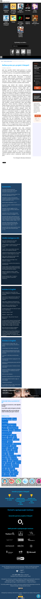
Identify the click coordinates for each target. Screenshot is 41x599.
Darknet (15, 470)
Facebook (4, 437)
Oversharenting (14, 459)
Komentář (5, 430)
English (8, 457)
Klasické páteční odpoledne (7, 202)
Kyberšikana (7, 419)
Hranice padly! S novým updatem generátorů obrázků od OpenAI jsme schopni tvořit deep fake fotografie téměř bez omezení (11, 268)
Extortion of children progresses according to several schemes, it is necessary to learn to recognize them (11, 370)
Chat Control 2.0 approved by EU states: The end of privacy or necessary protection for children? (11, 298)
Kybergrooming (6, 435)
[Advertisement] (16, 172)
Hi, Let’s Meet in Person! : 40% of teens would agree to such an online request (11, 385)
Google (11, 470)
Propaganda (4, 461)
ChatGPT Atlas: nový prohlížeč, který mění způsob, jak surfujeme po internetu (10, 250)
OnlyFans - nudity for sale (7, 314)
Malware (4, 457)
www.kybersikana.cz (21, 580)
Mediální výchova (6, 446)
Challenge (10, 437)
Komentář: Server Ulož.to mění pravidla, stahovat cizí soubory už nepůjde (10, 213)
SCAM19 (3, 463)
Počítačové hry (16, 466)
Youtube (9, 450)
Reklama (3, 468)
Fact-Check (18, 463)
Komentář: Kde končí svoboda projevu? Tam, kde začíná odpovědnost (11, 195)
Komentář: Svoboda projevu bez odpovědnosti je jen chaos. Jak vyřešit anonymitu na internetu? (9, 190)
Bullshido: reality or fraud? (7, 312)
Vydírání (14, 435)
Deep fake (13, 446)
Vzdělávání (10, 461)
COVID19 (16, 474)
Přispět (38, 115)
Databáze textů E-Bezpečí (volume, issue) (20, 576)
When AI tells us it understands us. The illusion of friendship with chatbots (10, 306)
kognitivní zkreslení (6, 476)
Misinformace (12, 468)
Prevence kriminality (7, 439)
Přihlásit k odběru (37, 88)
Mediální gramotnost (7, 444)
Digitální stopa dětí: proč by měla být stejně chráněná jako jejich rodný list (10, 411)
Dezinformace (13, 428)
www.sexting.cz (30, 580)
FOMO (3, 474)
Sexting (5, 422)
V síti (15, 437)
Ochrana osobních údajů (7, 466)
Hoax (14, 419)
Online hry (11, 453)
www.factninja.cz (32, 582)
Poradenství (16, 439)
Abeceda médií (8, 465)
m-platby (11, 474)
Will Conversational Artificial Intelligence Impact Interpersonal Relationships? (10, 328)
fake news (4, 448)
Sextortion (4, 441)
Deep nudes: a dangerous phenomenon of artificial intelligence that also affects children (11, 302)
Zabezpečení (14, 450)
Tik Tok (19, 455)
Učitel (7, 453)
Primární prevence (17, 461)
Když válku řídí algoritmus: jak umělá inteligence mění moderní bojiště (9, 241)
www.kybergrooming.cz (10, 582)
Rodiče (9, 459)
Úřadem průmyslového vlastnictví (31, 579)
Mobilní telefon (5, 455)
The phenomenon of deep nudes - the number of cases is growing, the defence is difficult (10, 344)
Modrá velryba (14, 457)
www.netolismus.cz (21, 582)
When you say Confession (7, 374)
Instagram (4, 450)
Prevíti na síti (11, 451)
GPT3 (16, 451)
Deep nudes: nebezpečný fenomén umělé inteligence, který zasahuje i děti (10, 257)
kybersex (16, 448)
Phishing (10, 441)
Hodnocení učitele (5, 470)
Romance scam (17, 444)
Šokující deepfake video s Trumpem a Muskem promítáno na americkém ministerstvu (9, 277)
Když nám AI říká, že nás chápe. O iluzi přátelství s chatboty (9, 260)
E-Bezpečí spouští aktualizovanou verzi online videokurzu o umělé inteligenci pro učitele (11, 253)
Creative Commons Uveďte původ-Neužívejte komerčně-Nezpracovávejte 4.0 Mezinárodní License (25, 585)
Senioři (3, 453)
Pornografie (8, 463)
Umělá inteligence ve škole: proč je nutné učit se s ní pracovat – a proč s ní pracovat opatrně (11, 245)
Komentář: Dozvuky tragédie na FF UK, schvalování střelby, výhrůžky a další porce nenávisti (10, 209)
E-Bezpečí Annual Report (7, 382)
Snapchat (7, 474)
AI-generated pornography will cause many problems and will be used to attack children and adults (11, 352)
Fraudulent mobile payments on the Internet (11, 376)
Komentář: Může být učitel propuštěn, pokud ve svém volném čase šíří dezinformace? (11, 228)
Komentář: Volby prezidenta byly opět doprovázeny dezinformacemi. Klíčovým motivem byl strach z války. (10, 223)
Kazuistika (17, 430)
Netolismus (4, 459)
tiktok (3, 465)
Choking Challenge (14, 472)
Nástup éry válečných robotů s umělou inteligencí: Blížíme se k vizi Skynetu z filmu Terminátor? (10, 272)
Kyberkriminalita (7, 433)
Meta (7, 468)
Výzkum (11, 430)
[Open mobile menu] (1, 57)
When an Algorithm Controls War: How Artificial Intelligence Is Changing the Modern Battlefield (11, 293)
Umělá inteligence (9, 425)
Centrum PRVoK (15, 465)
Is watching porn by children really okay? (10, 348)
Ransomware (5, 451)
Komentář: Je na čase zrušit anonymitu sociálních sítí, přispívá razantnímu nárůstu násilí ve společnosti (10, 199)
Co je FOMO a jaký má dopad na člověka (11, 408)
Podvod (4, 428)
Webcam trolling (13, 455)
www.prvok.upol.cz (10, 580)
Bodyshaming (13, 476)
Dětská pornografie (6, 472)
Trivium (13, 463)
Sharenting (10, 448)
